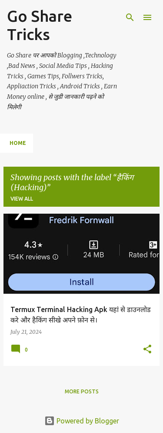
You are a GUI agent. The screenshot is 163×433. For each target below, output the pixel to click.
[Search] (130, 17)
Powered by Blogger (81, 421)
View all (21, 198)
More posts (82, 391)
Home (18, 143)
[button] (147, 350)
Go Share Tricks (39, 25)
